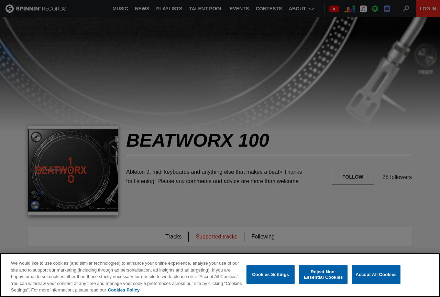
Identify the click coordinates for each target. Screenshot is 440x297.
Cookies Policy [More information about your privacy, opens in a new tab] (124, 290)
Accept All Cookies (376, 274)
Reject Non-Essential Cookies (323, 274)
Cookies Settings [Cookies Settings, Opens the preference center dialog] (270, 274)
